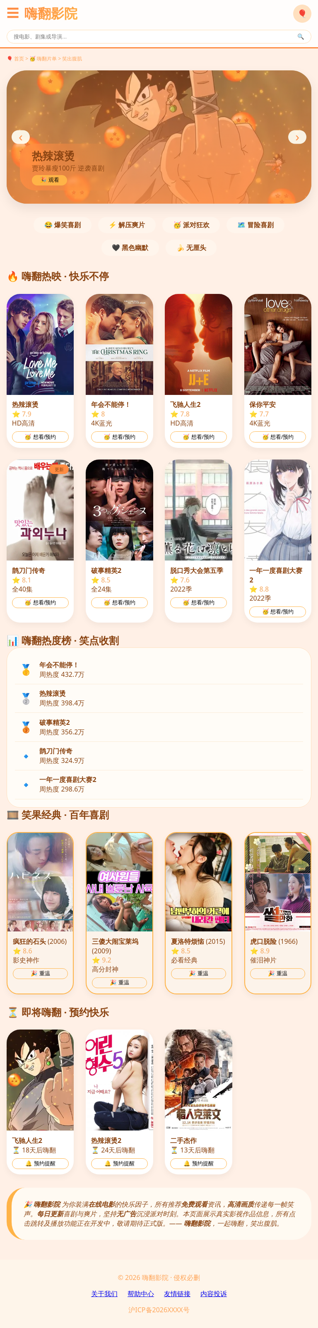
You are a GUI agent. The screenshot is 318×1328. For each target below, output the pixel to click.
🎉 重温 (40, 973)
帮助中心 (141, 1293)
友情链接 (177, 1293)
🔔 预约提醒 (40, 1163)
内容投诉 (213, 1293)
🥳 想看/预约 (40, 437)
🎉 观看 (49, 180)
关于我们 (104, 1293)
